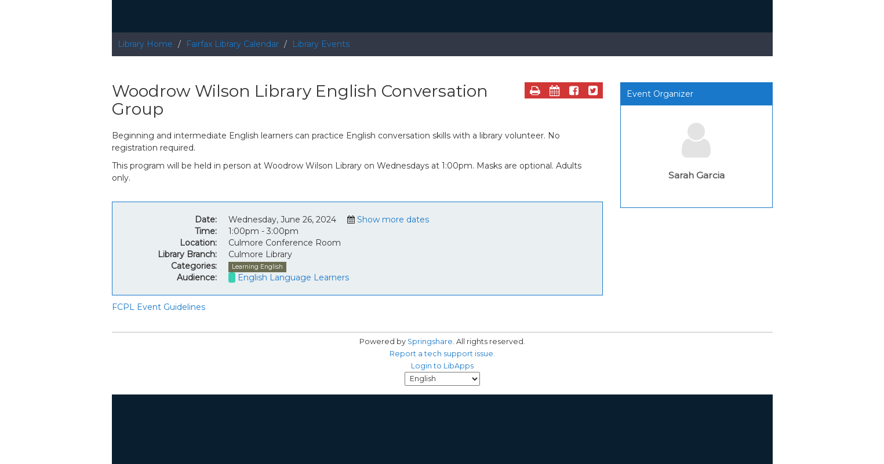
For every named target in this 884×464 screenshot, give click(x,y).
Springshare (430, 341)
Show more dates (393, 219)
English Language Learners (293, 277)
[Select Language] (442, 379)
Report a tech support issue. (442, 353)
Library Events (321, 44)
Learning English (257, 267)
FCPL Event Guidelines (158, 307)
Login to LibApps (442, 365)
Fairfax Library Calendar (232, 44)
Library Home (145, 44)
